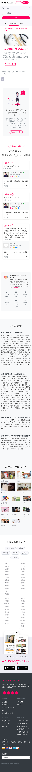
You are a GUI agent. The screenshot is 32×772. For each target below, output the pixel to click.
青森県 (7, 566)
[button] (6, 294)
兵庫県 (7, 598)
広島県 (7, 615)
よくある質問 (6, 723)
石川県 (23, 566)
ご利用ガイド (6, 721)
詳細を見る (16, 287)
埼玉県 (15, 553)
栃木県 (7, 585)
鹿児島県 (22, 620)
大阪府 (24, 553)
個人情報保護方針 (7, 713)
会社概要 (5, 702)
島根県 (7, 609)
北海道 (7, 563)
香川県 (7, 623)
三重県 (23, 585)
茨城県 (7, 583)
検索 (16, 17)
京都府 (15, 557)
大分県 (23, 615)
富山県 (23, 563)
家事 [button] (21, 23)
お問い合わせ (6, 726)
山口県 (7, 617)
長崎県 (23, 609)
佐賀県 (23, 606)
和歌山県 (6, 604)
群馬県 (7, 588)
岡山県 (7, 612)
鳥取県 (7, 606)
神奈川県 (5, 553)
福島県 (7, 580)
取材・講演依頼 (22, 726)
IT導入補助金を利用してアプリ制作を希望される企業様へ (23, 731)
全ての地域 (10, 548)
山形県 (7, 577)
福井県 (23, 569)
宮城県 (7, 571)
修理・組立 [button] (13, 23)
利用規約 (5, 705)
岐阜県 (23, 577)
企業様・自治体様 (22, 721)
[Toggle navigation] (30, 2)
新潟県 (7, 594)
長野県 (23, 574)
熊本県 (23, 612)
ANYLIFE (20, 702)
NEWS (19, 705)
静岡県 (23, 580)
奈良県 (7, 601)
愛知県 (23, 583)
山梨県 (23, 571)
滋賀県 (23, 588)
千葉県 (7, 591)
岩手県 (7, 569)
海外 (22, 626)
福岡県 (23, 604)
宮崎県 (23, 617)
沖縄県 (23, 623)
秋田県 (7, 574)
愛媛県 (23, 598)
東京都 (21, 548)
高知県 (23, 601)
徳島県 (7, 620)
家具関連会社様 (22, 723)
